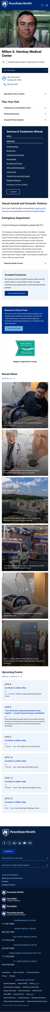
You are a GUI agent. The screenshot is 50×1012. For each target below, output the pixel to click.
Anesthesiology (12, 147)
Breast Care (11, 151)
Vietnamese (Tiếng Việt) (31, 987)
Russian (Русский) (10, 990)
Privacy (4, 976)
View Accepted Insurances (16, 293)
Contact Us (8, 851)
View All (7, 378)
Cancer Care (11, 172)
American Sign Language (12, 987)
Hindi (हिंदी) (7, 994)
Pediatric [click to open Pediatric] (11, 141)
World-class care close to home (12, 878)
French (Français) (24, 990)
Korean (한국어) (18, 994)
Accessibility (6, 972)
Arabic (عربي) (34, 983)
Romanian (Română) (38, 997)
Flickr (26, 843)
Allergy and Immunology (16, 168)
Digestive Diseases (14, 180)
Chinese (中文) (37, 990)
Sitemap (12, 976)
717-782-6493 (8, 956)
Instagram (31, 843)
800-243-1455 (11, 84)
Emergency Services (8, 885)
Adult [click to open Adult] (9, 136)
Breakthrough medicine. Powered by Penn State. (26, 62)
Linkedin (20, 843)
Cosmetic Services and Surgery (18, 176)
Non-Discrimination (33, 972)
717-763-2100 (8, 940)
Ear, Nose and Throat (14, 164)
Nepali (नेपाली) (22, 983)
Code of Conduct (18, 972)
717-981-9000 (8, 924)
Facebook (4, 843)
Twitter (9, 843)
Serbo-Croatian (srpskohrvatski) (14, 1001)
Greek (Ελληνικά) (23, 997)
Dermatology (11, 159)
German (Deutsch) (10, 997)
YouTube (15, 843)
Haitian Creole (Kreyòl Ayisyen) (37, 1001)
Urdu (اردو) (29, 994)
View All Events (10, 676)
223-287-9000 (8, 948)
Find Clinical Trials (14, 328)
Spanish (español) (10, 983)
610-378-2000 (8, 965)
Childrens (5, 881)
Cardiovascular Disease (15, 155)
